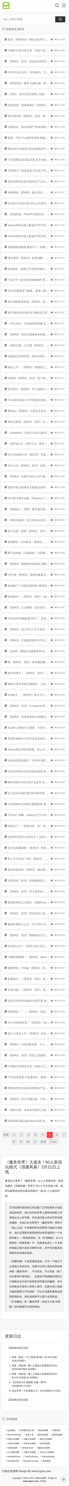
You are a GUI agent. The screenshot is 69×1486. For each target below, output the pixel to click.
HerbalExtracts (14, 1456)
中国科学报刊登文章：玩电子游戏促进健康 (33, 50)
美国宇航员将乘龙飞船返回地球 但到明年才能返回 (38, 487)
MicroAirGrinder (14, 1435)
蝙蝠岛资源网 (44, 1448)
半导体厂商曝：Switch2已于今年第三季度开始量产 (38, 815)
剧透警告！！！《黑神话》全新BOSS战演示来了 (37, 1011)
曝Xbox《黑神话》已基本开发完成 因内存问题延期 (38, 411)
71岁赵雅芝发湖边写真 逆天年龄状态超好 (32, 159)
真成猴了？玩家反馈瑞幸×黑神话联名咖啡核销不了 (38, 585)
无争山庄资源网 (47, 1452)
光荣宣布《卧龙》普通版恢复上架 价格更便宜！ (36, 880)
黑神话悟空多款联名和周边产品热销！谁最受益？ (37, 1088)
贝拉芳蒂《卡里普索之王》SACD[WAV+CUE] (35, 1390)
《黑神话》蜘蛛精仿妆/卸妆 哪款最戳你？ (33, 563)
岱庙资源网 (45, 1443)
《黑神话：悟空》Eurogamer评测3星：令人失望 (37, 705)
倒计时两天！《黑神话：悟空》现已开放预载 (35, 673)
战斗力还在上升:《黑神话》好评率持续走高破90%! (38, 1033)
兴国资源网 (12, 1448)
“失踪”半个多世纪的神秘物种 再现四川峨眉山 (34, 279)
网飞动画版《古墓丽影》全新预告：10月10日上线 (38, 553)
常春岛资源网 (30, 1443)
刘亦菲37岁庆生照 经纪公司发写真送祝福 (32, 203)
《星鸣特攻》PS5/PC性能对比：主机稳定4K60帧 (37, 214)
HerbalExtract (28, 1448)
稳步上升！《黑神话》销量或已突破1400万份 (35, 367)
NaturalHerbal (48, 1456)
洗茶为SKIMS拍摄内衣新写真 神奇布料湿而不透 (36, 1000)
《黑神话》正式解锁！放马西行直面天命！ (33, 607)
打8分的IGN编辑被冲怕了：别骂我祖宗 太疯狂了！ (38, 618)
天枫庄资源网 (30, 1452)
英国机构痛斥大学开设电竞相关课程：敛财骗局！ (37, 738)
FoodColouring (31, 1456)
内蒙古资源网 (30, 1439)
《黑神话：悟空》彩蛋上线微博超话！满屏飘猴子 (37, 1055)
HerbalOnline (13, 1461)
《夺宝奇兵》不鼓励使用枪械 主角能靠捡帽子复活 (38, 323)
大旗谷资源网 (13, 1443)
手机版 (43, 1481)
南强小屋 (30, 1435)
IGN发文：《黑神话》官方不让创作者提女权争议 (37, 695)
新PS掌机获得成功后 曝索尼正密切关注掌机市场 (37, 312)
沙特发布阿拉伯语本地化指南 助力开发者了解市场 (38, 771)
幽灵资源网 (43, 1435)
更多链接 (46, 1461)
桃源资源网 (43, 1430)
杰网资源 (56, 1430)
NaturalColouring (30, 1461)
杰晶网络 (11, 1430)
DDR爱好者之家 (27, 1430)
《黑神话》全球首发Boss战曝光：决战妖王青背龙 (38, 716)
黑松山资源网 (46, 1439)
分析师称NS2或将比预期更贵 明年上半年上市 (35, 804)
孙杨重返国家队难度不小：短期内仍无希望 (33, 247)
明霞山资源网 (13, 1439)
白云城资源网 (13, 1452)
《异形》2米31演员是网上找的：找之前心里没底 (37, 94)
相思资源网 (57, 1435)
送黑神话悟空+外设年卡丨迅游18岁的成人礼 (34, 837)
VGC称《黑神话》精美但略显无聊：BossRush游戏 (38, 574)
